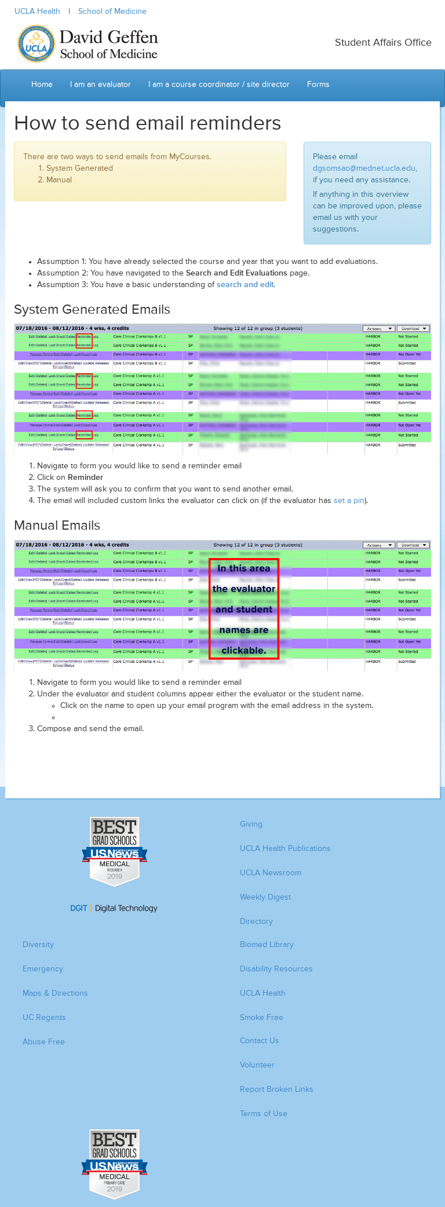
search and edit (245, 285)
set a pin (349, 501)
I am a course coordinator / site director (219, 84)
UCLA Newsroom (270, 873)
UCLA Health (37, 12)
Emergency (43, 969)
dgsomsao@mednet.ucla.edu (364, 168)
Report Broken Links (276, 1089)
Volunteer (257, 1065)
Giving (251, 824)
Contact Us (259, 1041)
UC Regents (44, 1018)
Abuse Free (44, 1042)
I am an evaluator (100, 84)
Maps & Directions (55, 993)
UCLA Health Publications (285, 849)
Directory (256, 922)
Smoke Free (261, 1018)
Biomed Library (267, 945)
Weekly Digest (265, 897)
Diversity (38, 945)
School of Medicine (112, 12)
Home (42, 84)
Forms (318, 84)
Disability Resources (276, 969)
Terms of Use (263, 1114)
